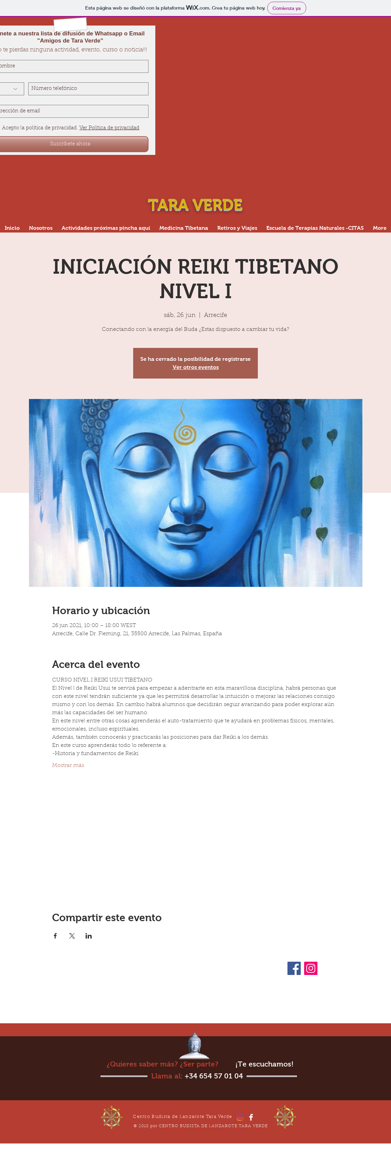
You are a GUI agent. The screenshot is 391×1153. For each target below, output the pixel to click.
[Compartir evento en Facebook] (55, 936)
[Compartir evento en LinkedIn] (88, 936)
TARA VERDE (197, 204)
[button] (315, 228)
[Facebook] (294, 968)
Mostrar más (68, 765)
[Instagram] (310, 968)
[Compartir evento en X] (72, 936)
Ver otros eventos (196, 367)
